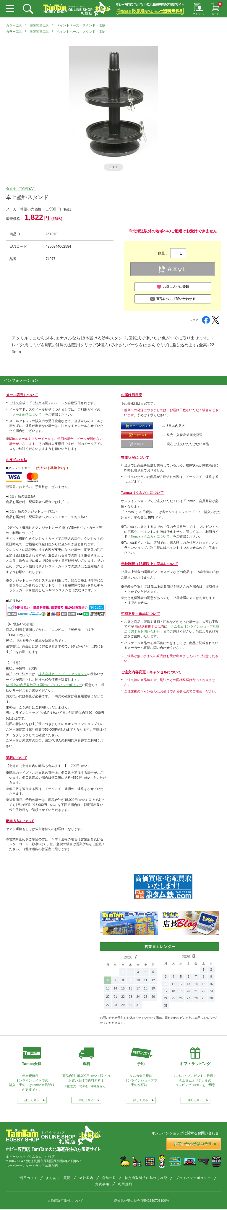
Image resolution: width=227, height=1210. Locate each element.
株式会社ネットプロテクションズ (62, 674)
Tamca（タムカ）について (142, 493)
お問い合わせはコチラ (195, 1144)
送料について (16, 758)
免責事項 (102, 1184)
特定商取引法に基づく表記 (146, 1178)
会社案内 (86, 1178)
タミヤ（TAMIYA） (21, 189)
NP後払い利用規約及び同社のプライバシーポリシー (44, 685)
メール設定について (22, 395)
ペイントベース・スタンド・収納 (80, 25)
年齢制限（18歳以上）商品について (149, 564)
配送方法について (20, 821)
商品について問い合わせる (172, 299)
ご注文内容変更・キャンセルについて (151, 672)
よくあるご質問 (58, 1178)
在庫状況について (135, 457)
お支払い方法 (16, 460)
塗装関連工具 (39, 25)
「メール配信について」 (27, 414)
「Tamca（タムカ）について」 (150, 536)
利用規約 (125, 1184)
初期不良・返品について (140, 614)
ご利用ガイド (27, 1178)
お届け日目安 (131, 395)
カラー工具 (14, 25)
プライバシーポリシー (193, 1178)
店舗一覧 (109, 1178)
